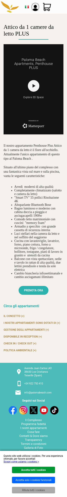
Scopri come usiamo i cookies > (21, 461)
